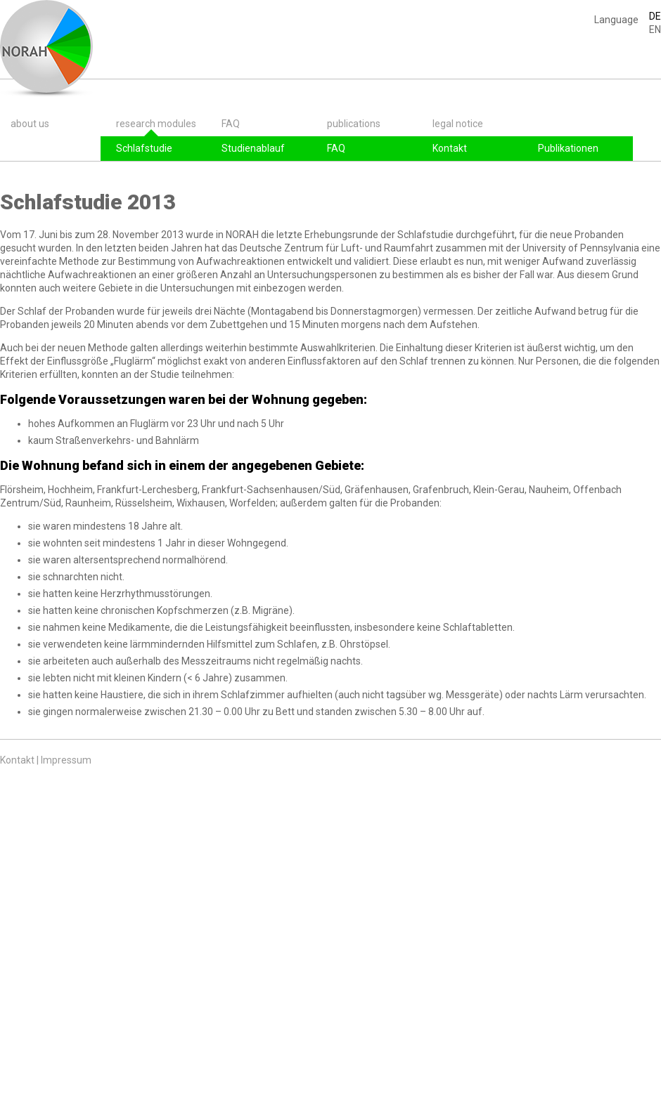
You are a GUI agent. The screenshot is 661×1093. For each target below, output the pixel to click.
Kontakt (449, 148)
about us (30, 123)
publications (353, 123)
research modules (156, 123)
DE (655, 16)
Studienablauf (253, 148)
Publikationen (568, 148)
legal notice (457, 123)
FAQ (231, 123)
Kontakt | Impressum (45, 760)
